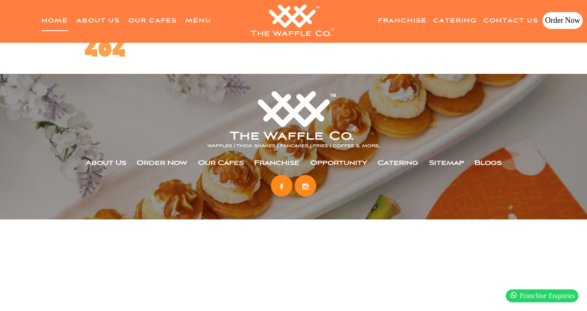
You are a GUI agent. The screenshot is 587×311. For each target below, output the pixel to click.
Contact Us (510, 21)
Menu (198, 21)
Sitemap (446, 163)
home (54, 21)
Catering (455, 21)
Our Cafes (152, 21)
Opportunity (338, 163)
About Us (98, 21)
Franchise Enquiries (542, 294)
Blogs (487, 163)
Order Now (562, 20)
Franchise (402, 21)
